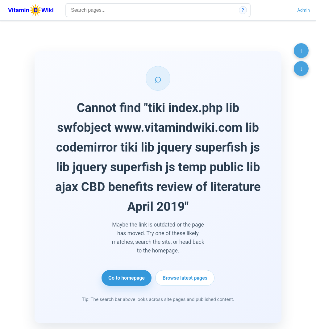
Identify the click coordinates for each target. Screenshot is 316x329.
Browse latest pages (185, 278)
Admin (303, 10)
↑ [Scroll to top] (301, 50)
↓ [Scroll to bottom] (301, 68)
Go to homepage (126, 278)
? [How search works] (243, 10)
